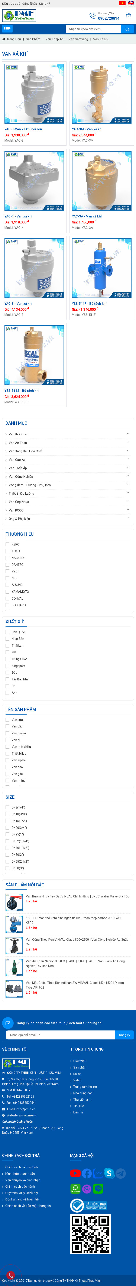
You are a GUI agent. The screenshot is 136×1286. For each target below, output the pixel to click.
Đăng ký (44, 3)
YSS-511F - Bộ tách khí (89, 304)
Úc (10, 686)
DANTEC (14, 564)
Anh (11, 693)
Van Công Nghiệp (21, 477)
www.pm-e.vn (28, 1115)
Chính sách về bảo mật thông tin (28, 1206)
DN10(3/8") (16, 814)
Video (77, 1080)
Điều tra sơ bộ (11, 3)
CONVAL (14, 598)
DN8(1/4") (15, 807)
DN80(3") (15, 868)
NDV (11, 578)
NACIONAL (16, 558)
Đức (11, 672)
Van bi (13, 740)
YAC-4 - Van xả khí (18, 216)
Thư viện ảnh (82, 1099)
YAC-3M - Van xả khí (87, 129)
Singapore (16, 666)
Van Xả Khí (100, 39)
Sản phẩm (33, 39)
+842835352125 (23, 1096)
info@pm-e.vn (25, 1109)
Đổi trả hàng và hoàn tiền (22, 1199)
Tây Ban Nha (17, 679)
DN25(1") (15, 834)
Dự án (77, 1074)
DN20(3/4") (16, 827)
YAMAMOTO (17, 591)
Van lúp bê (16, 760)
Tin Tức (78, 1106)
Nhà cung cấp (83, 1093)
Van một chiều (18, 746)
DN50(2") (15, 854)
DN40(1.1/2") (17, 848)
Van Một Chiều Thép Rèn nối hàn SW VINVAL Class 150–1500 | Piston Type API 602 (75, 985)
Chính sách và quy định (21, 1167)
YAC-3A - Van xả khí (87, 216)
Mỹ (11, 652)
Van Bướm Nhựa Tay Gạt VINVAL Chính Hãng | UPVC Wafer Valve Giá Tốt (77, 896)
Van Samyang (78, 39)
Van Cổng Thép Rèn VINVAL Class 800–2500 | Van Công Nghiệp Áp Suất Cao (77, 942)
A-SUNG (14, 585)
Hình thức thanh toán (20, 1174)
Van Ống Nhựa (19, 502)
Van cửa (14, 719)
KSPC (12, 544)
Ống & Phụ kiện (19, 519)
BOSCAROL (16, 605)
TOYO (13, 551)
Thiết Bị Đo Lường (21, 493)
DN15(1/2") (16, 821)
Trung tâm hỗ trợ (85, 1087)
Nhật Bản (15, 638)
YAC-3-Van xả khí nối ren (23, 129)
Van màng (16, 780)
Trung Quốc (16, 659)
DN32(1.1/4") (17, 841)
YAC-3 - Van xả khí (18, 304)
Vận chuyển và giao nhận (22, 1180)
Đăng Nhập (29, 3)
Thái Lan (14, 645)
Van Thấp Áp (54, 39)
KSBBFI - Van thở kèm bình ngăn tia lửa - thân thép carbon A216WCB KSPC (74, 920)
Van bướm (16, 733)
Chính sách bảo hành (20, 1186)
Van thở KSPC (19, 434)
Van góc (14, 774)
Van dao (14, 767)
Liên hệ (78, 1112)
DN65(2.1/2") (17, 861)
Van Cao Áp (17, 460)
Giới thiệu (79, 1061)
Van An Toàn (18, 443)
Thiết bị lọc (16, 753)
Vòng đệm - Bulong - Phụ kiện (30, 485)
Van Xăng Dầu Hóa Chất (25, 451)
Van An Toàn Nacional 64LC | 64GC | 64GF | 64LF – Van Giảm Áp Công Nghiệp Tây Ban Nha (75, 963)
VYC (11, 571)
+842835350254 (24, 1102)
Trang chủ (11, 39)
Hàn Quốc (15, 632)
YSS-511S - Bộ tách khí (21, 391)
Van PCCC (16, 510)
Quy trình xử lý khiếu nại (21, 1193)
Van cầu (14, 726)
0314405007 (21, 1090)
